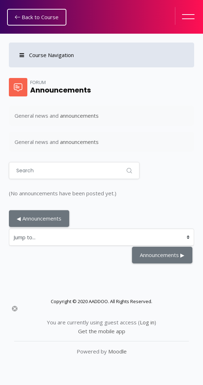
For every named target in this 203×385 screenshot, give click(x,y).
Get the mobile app (101, 331)
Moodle (117, 351)
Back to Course (37, 17)
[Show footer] (14, 308)
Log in (147, 322)
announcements (79, 115)
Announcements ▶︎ (162, 254)
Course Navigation (47, 54)
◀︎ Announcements (39, 218)
